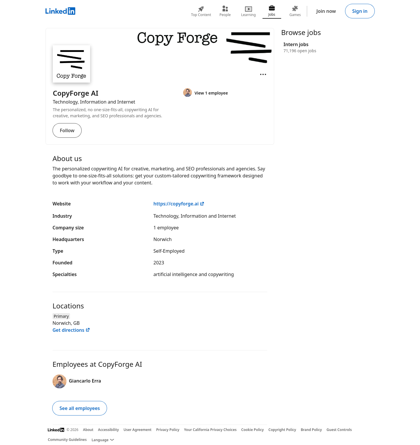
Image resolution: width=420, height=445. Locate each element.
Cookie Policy (252, 429)
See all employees (80, 408)
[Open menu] (263, 74)
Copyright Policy (282, 429)
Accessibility (108, 429)
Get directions (71, 330)
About (88, 429)
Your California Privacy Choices (210, 429)
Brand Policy (311, 429)
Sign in (360, 11)
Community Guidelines (67, 439)
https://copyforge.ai (178, 203)
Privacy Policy (167, 429)
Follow (67, 130)
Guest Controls (339, 429)
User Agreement (138, 429)
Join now (326, 11)
